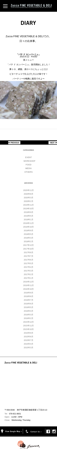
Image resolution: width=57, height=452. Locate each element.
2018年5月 (28, 234)
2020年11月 (28, 190)
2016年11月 (28, 285)
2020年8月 (28, 194)
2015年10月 (28, 329)
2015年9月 (28, 333)
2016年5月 (28, 307)
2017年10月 (28, 249)
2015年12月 (28, 322)
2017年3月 (28, 271)
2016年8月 (28, 296)
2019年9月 (28, 212)
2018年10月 (28, 227)
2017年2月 (28, 274)
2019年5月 (28, 216)
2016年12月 (28, 282)
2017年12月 (28, 245)
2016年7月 (28, 300)
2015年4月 (28, 344)
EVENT (28, 157)
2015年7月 (28, 340)
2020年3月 (28, 197)
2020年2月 (28, 201)
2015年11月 (28, 325)
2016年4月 (28, 311)
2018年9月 (28, 230)
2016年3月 (28, 314)
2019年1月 (28, 219)
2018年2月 (28, 241)
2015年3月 (28, 347)
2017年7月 (28, 256)
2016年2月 (28, 318)
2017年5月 (28, 263)
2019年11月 (28, 205)
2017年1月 (28, 278)
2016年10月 (28, 289)
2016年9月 (28, 293)
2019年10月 (28, 208)
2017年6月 (28, 260)
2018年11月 (28, 223)
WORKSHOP (29, 161)
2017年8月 (28, 252)
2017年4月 (28, 267)
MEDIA (28, 168)
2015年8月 (28, 336)
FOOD (28, 165)
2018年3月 (28, 238)
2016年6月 (28, 304)
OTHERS (28, 172)
